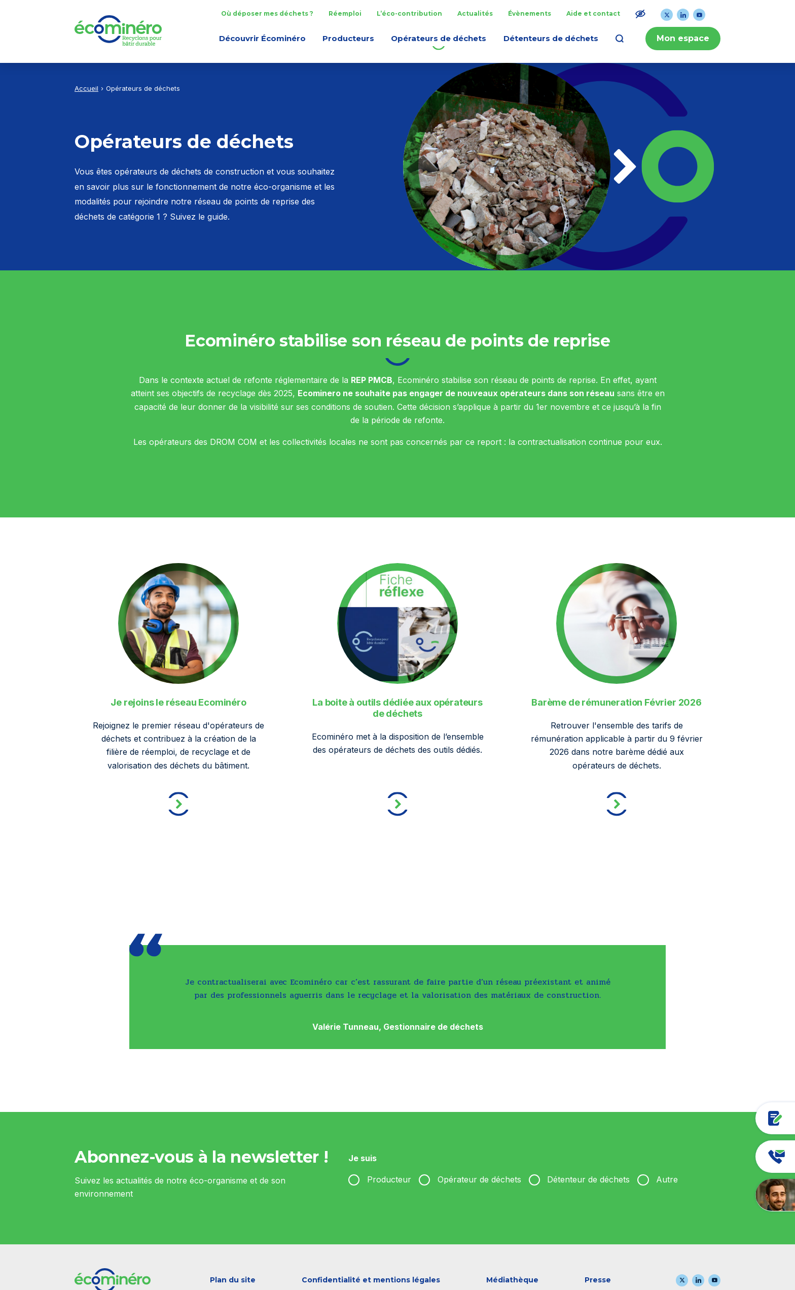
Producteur (389, 1179)
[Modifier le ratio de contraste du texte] (640, 14)
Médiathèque (512, 1279)
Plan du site (233, 1279)
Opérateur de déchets (479, 1179)
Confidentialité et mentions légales (371, 1279)
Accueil (86, 88)
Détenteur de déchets (588, 1179)
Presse (598, 1279)
